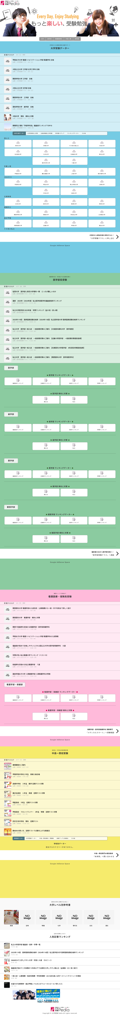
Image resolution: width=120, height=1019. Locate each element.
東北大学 (102, 154)
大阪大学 (102, 146)
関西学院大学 (18, 215)
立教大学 (102, 185)
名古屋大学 (18, 154)
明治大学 (46, 185)
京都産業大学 (18, 226)
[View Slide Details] (24, 994)
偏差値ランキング (18, 383)
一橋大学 (74, 163)
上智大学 (74, 174)
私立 (74, 402)
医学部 (49, 39)
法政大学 (74, 193)
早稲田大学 (18, 174)
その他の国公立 (74, 146)
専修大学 (102, 204)
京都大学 (46, 146)
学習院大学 (18, 185)
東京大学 (18, 146)
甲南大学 (74, 226)
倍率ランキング (74, 383)
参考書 (77, 39)
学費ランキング (102, 383)
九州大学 (46, 154)
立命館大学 (102, 215)
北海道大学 (74, 154)
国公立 (46, 402)
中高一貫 (68, 39)
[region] (60, 21)
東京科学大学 (46, 163)
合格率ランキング (46, 383)
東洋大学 (46, 204)
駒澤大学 (74, 204)
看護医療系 (58, 39)
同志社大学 (74, 215)
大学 (42, 39)
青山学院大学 (74, 185)
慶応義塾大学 (46, 174)
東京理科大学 (102, 174)
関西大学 (46, 215)
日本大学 (18, 204)
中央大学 (46, 193)
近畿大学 (46, 226)
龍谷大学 (102, 226)
